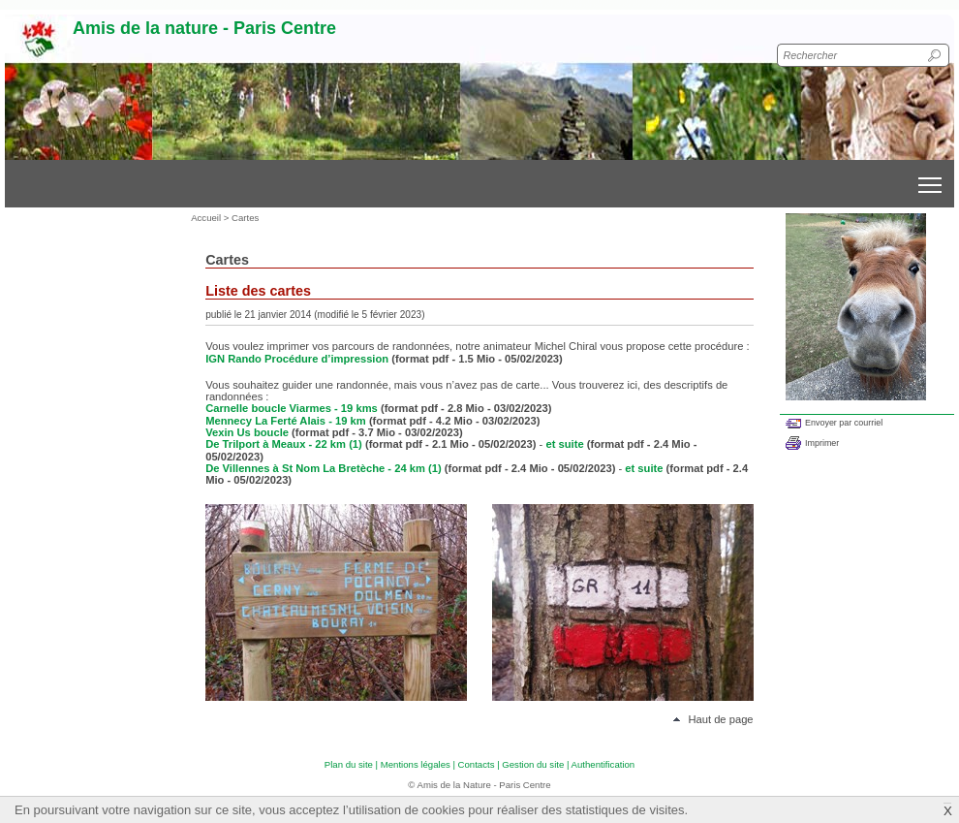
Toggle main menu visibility (931, 178)
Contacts (476, 764)
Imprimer (822, 443)
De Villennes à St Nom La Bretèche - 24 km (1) (323, 468)
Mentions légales (415, 764)
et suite (564, 444)
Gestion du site (533, 764)
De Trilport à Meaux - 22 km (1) (283, 444)
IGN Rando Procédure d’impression (296, 358)
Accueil (206, 217)
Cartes (245, 217)
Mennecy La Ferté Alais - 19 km (287, 421)
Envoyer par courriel (843, 422)
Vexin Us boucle (248, 432)
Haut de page (720, 719)
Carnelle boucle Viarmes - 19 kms (293, 408)
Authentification (603, 764)
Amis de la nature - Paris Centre (204, 28)
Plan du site (349, 764)
